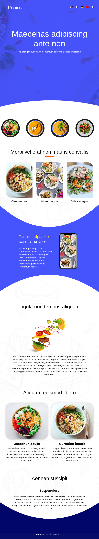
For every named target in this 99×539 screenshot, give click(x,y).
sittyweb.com (56, 534)
